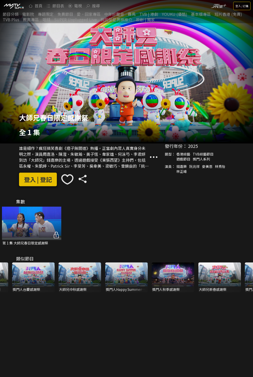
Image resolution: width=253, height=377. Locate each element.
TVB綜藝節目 (203, 154)
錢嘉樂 (181, 166)
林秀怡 (220, 166)
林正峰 (181, 171)
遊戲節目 (183, 159)
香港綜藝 (183, 154)
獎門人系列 (201, 159)
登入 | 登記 (38, 179)
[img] (13, 6)
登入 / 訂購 (241, 6)
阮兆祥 (194, 166)
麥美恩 (207, 166)
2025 (193, 146)
